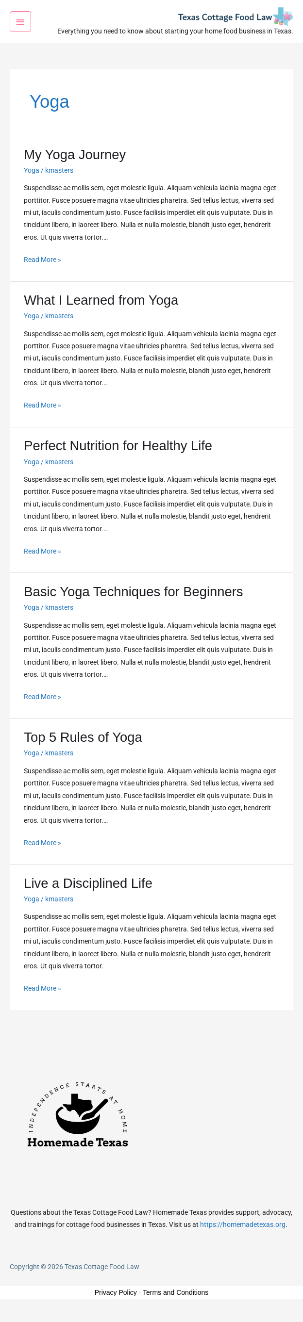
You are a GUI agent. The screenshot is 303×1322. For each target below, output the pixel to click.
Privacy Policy (116, 1304)
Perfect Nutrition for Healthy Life (118, 457)
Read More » (42, 270)
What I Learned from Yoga (101, 311)
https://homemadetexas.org (243, 1236)
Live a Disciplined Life (88, 894)
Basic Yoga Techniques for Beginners (133, 603)
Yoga (31, 181)
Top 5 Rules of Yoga (83, 748)
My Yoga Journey (75, 165)
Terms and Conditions (175, 1304)
